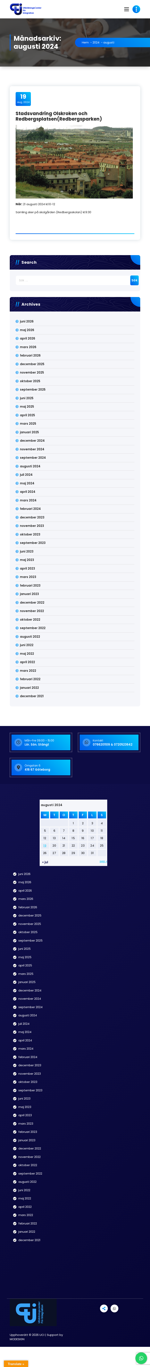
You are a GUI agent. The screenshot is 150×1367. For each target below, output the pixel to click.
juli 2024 (26, 475)
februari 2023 (30, 585)
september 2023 (33, 543)
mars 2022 (28, 671)
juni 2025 (26, 398)
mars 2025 (28, 424)
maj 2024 (27, 483)
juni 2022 (26, 645)
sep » (103, 861)
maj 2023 (27, 560)
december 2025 (32, 364)
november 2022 (32, 611)
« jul (45, 862)
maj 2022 (27, 654)
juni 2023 (26, 551)
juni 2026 (27, 321)
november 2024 (32, 449)
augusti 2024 (30, 466)
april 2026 (27, 338)
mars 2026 (28, 347)
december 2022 (32, 602)
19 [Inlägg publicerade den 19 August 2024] (44, 845)
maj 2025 (27, 407)
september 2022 (33, 628)
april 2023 (27, 568)
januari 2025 (29, 432)
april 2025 (27, 415)
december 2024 (32, 441)
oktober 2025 (30, 381)
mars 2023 (28, 577)
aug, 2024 (23, 98)
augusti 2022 (30, 637)
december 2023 (32, 517)
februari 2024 (30, 509)
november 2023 (32, 526)
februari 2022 (30, 679)
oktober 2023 (30, 534)
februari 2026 (30, 355)
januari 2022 (29, 688)
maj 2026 (27, 330)
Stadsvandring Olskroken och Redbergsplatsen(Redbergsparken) (59, 116)
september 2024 (33, 458)
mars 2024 (28, 500)
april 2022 (27, 662)
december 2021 (32, 696)
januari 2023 (29, 594)
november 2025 (32, 372)
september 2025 (33, 389)
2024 (96, 42)
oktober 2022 (30, 620)
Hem (85, 42)
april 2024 (27, 492)
